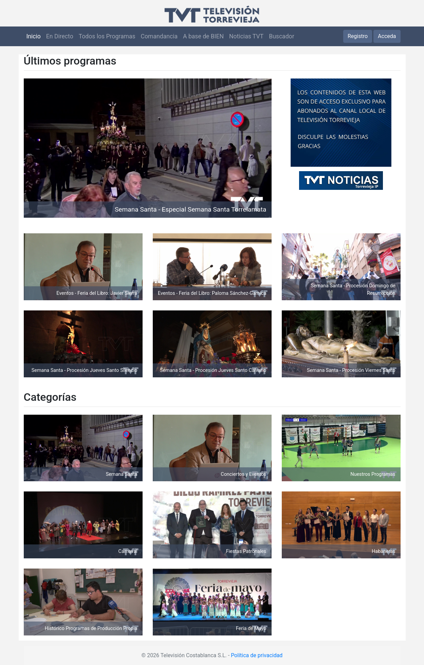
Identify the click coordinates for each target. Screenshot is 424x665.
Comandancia (159, 36)
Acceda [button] (387, 36)
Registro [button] (358, 36)
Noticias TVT (246, 36)
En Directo (59, 36)
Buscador (281, 36)
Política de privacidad (256, 655)
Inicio (33, 36)
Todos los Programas (107, 36)
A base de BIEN (203, 36)
